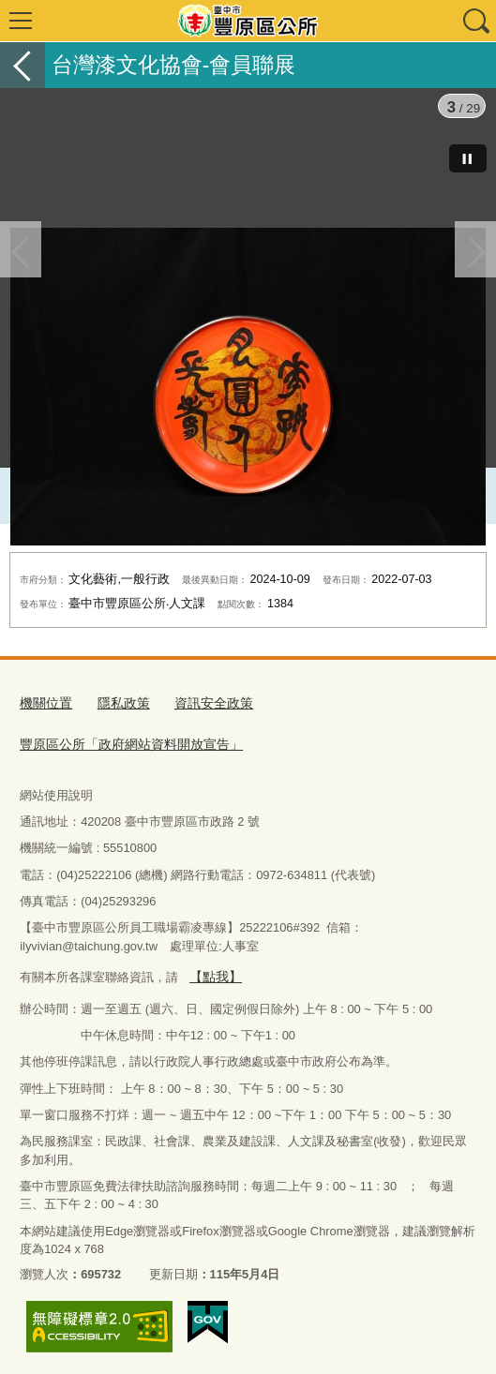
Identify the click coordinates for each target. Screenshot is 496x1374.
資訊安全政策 (203, 702)
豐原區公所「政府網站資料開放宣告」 (123, 741)
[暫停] (468, 158)
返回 (22, 65)
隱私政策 (118, 702)
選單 (20, 20)
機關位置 (44, 702)
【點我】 (213, 971)
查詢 (475, 20)
